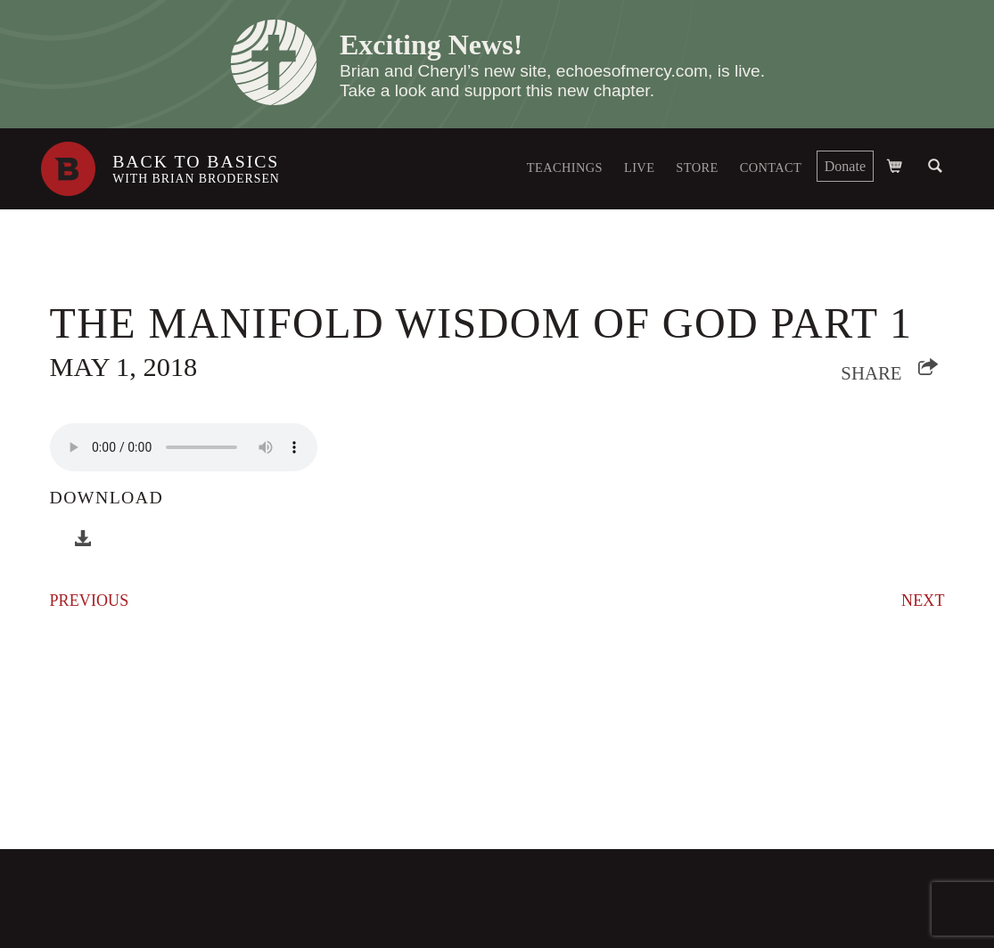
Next (922, 600)
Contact (771, 167)
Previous (89, 600)
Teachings (565, 167)
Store (697, 167)
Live (639, 167)
